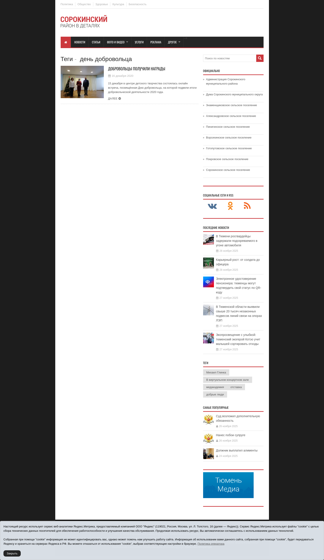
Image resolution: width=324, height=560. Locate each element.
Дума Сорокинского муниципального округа (234, 94)
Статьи (96, 42)
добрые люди (215, 394)
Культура (118, 4)
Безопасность (138, 4)
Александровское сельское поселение (231, 116)
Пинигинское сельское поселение (228, 126)
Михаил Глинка (216, 372)
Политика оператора (211, 543)
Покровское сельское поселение (227, 159)
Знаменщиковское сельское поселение (231, 105)
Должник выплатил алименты (237, 450)
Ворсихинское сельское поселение (228, 137)
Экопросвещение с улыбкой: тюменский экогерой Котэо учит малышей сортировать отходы (238, 339)
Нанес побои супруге (230, 435)
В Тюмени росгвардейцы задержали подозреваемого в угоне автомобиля (237, 240)
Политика (67, 4)
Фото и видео (116, 42)
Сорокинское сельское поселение (228, 169)
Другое (172, 42)
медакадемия (215, 387)
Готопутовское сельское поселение (229, 148)
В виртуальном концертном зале (227, 379)
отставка (236, 387)
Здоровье (101, 4)
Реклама (155, 42)
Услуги (139, 42)
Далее (113, 98)
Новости (79, 42)
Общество (84, 4)
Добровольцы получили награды (136, 68)
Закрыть (12, 553)
